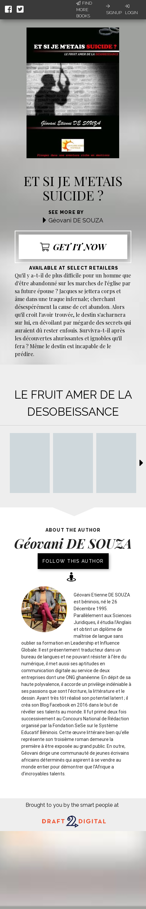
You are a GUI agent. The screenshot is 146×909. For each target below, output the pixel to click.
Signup (114, 9)
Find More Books (84, 9)
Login (131, 9)
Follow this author (73, 561)
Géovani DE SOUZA (75, 220)
